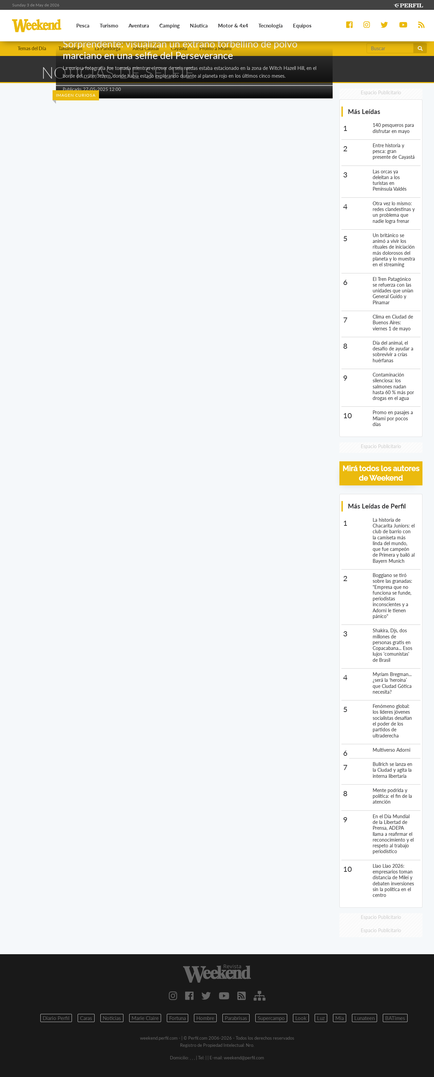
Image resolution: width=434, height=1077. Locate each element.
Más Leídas (364, 111)
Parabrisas (236, 1018)
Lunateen (364, 1018)
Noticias (112, 1018)
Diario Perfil (56, 1018)
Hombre (205, 1018)
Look (301, 1018)
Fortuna (177, 1018)
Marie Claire (145, 1018)
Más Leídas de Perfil (377, 506)
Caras (86, 1018)
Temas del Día (32, 48)
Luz (321, 1018)
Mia (339, 1018)
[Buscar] (390, 48)
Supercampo (271, 1018)
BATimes (395, 1018)
